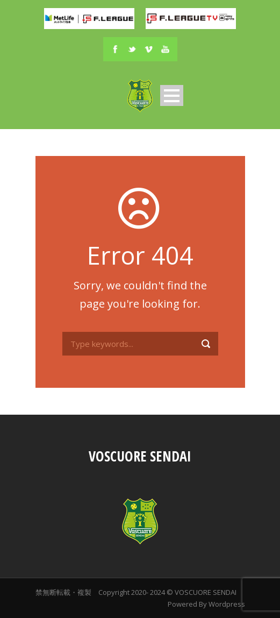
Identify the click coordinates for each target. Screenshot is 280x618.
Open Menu (171, 95)
